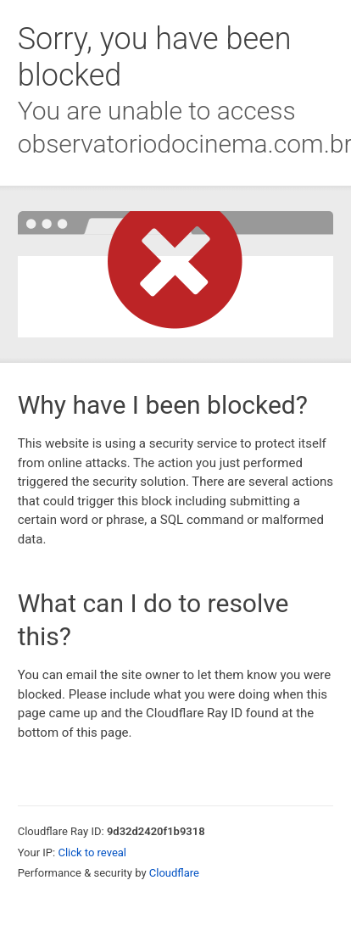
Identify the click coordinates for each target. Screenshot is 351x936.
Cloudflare (174, 872)
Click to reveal (92, 852)
